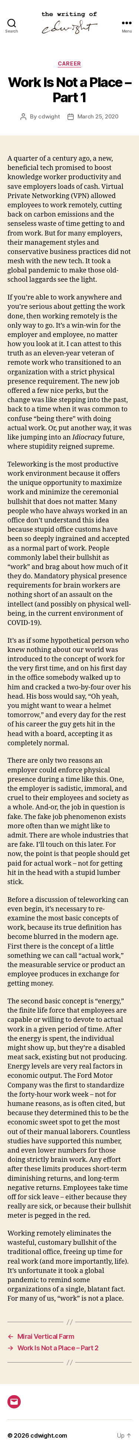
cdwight (49, 116)
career (69, 63)
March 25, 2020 (98, 116)
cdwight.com (48, 1435)
